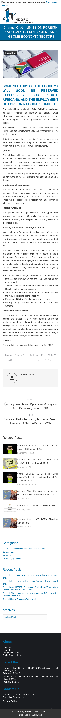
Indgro (50, 360)
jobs (31, 360)
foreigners (39, 360)
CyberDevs (36, 715)
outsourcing (18, 360)
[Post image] (10, 449)
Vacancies (7, 555)
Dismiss (4, 6)
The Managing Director (12, 559)
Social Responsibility (12, 655)
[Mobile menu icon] (55, 16)
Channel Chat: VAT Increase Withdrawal (36, 505)
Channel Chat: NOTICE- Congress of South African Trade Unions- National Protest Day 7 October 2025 (37, 477)
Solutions (7, 647)
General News (10, 53)
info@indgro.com (17, 697)
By (34, 355)
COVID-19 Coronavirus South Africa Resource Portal (24, 549)
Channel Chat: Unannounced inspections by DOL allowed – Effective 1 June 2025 (37, 493)
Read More (51, 2)
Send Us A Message (24, 695)
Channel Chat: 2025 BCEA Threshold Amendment (37, 521)
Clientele (7, 650)
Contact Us (8, 695)
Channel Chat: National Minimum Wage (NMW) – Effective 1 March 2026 (37, 461)
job (45, 360)
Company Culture (11, 653)
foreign (26, 360)
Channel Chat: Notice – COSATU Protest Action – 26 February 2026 (37, 447)
